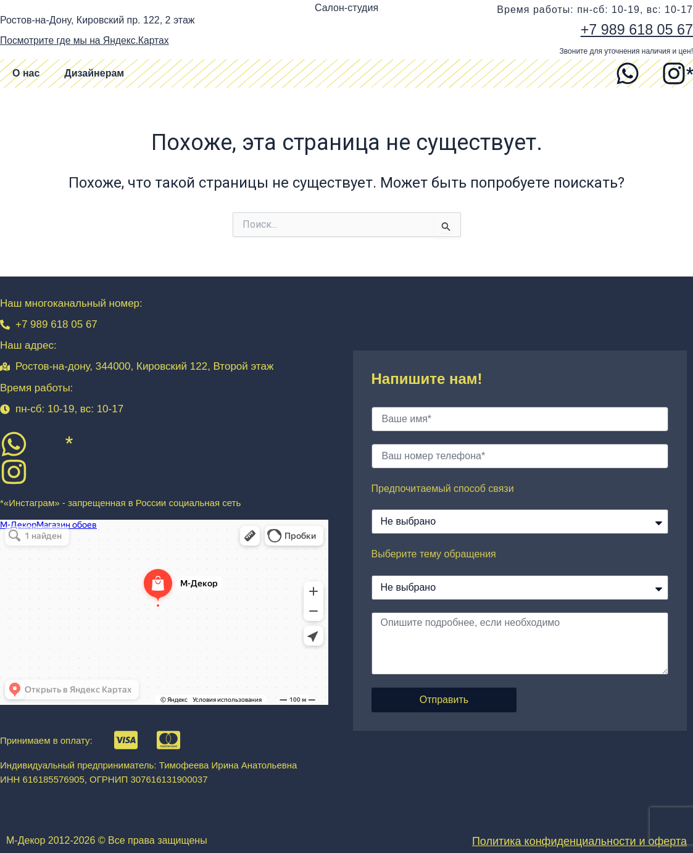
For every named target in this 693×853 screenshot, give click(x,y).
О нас (25, 73)
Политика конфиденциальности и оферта (579, 841)
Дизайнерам (94, 73)
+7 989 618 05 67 (635, 29)
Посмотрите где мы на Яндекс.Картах (86, 40)
